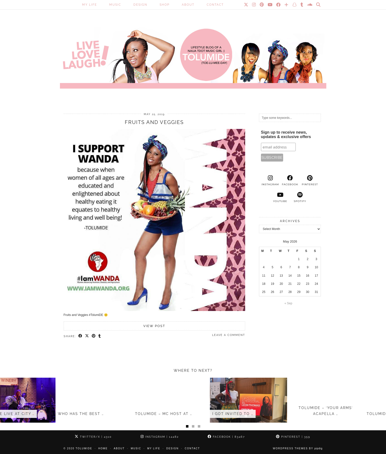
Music (115, 4)
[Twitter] (246, 4)
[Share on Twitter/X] (87, 336)
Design (140, 4)
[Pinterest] (262, 4)
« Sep (288, 303)
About (188, 4)
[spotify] (300, 197)
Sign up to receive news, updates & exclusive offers (286, 134)
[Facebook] (278, 4)
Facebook (226, 436)
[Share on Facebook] (80, 336)
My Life (89, 4)
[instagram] (270, 180)
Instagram (160, 436)
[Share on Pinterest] (94, 336)
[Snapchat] (294, 4)
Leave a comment (228, 335)
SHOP (164, 4)
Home (103, 448)
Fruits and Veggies (154, 122)
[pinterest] (310, 180)
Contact (215, 4)
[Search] (318, 4)
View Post (154, 326)
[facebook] (290, 180)
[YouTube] (270, 4)
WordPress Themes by (297, 448)
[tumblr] (302, 4)
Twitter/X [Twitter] (93, 436)
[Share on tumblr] (99, 336)
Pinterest (293, 436)
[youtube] (280, 197)
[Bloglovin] (286, 4)
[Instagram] (254, 4)
